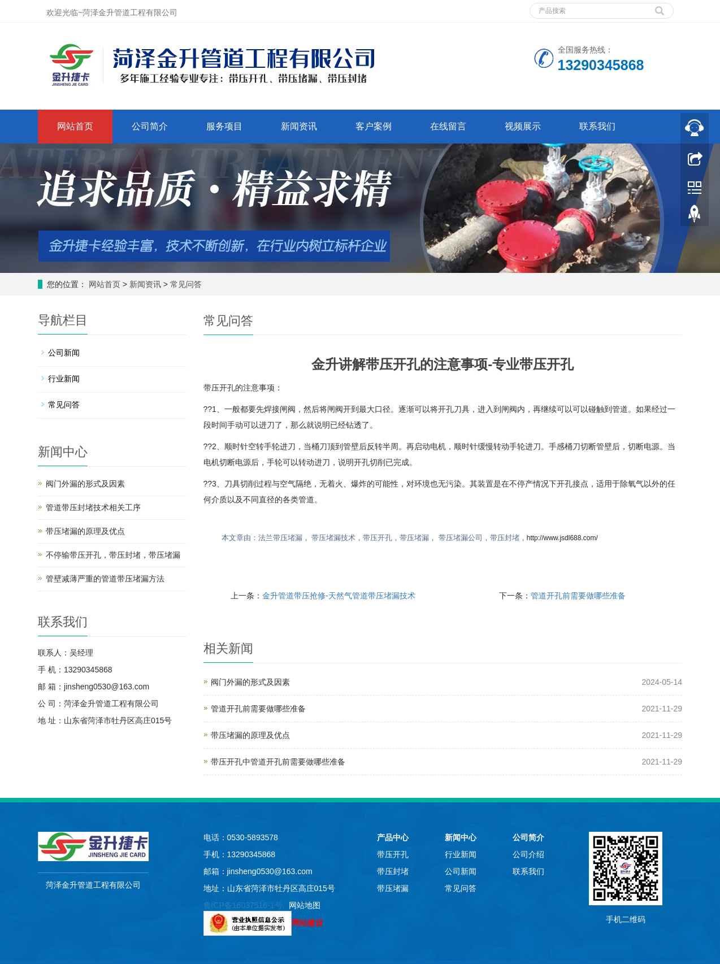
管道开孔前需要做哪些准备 (578, 595)
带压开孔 (393, 854)
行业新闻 (64, 378)
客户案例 (373, 126)
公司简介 (150, 126)
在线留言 (448, 126)
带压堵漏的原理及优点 (250, 735)
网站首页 (75, 126)
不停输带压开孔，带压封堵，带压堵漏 (113, 554)
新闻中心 (460, 837)
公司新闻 (64, 352)
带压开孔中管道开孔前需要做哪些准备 (278, 761)
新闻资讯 (299, 126)
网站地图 (304, 905)
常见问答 (185, 284)
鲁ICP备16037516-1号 (243, 905)
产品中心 (393, 837)
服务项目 (224, 126)
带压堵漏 (393, 888)
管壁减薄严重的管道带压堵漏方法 (105, 578)
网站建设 (307, 922)
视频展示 (523, 126)
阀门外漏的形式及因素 (250, 682)
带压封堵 (393, 871)
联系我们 (597, 126)
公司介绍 (528, 854)
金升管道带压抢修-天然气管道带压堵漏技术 (338, 595)
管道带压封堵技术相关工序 (93, 507)
